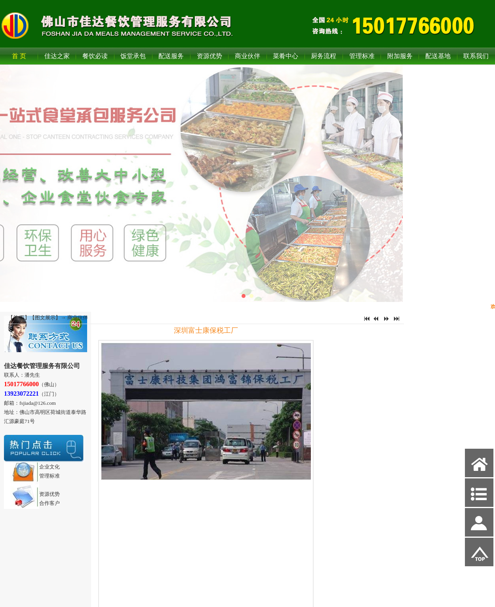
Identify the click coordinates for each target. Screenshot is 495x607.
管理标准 (362, 56)
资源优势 (209, 56)
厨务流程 (323, 56)
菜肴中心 (285, 56)
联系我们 (476, 56)
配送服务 (171, 56)
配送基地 (438, 56)
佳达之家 (57, 56)
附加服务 (400, 56)
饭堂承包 (133, 56)
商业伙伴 (247, 56)
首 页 (19, 56)
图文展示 (45, 318)
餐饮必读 (95, 56)
